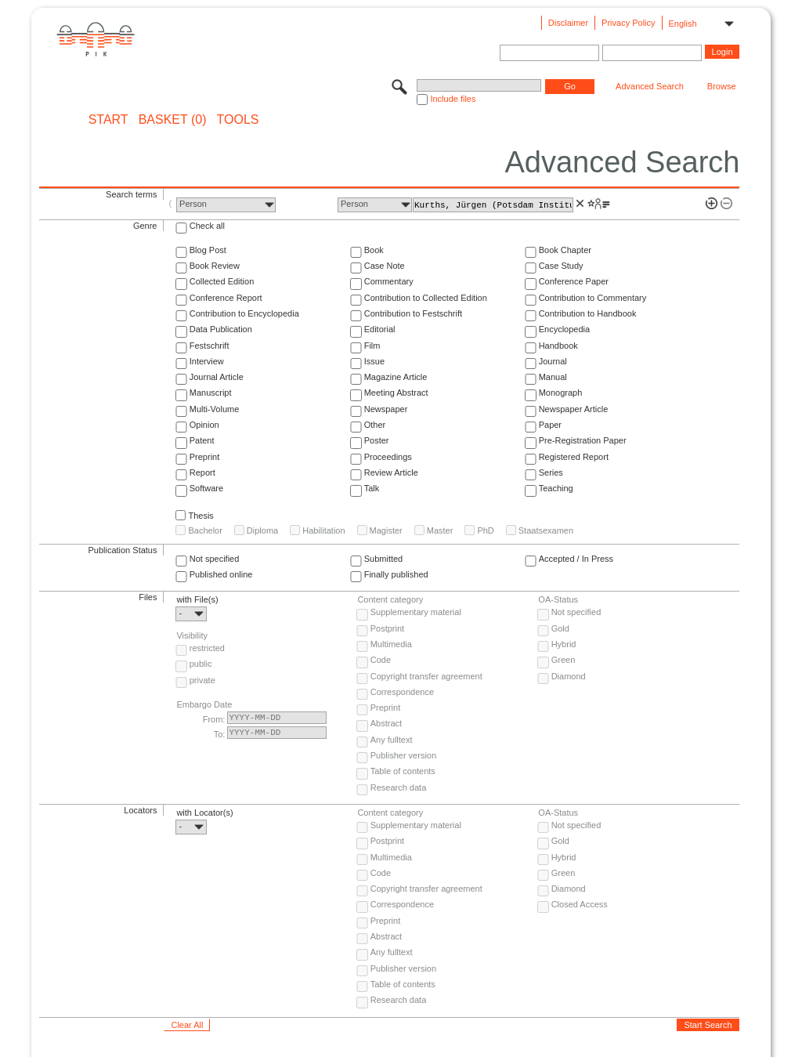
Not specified (215, 558)
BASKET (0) (173, 120)
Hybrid (563, 644)
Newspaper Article (574, 409)
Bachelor (205, 530)
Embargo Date (204, 704)
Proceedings (388, 457)
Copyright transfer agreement (426, 676)
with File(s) (197, 599)
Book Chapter (565, 250)
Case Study (561, 265)
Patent (202, 440)
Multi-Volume (215, 409)
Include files (452, 98)
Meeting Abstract (396, 392)
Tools (238, 120)
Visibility (192, 635)
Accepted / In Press (576, 558)
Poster (376, 440)
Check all (207, 225)
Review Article (391, 472)
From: (214, 719)
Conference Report (226, 297)
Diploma (262, 530)
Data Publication (221, 329)
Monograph (561, 392)
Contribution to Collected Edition (425, 297)
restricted (207, 648)
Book (374, 250)
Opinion (204, 424)
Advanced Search (650, 86)
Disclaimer (568, 22)
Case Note (384, 265)
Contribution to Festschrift (413, 313)
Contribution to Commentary (593, 297)
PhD (485, 530)
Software (206, 488)
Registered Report (574, 457)
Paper (550, 424)
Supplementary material (415, 612)
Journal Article (217, 377)
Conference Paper (574, 281)
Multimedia (391, 644)
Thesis (200, 515)
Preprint (205, 457)
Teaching (556, 488)
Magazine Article (396, 377)
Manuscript (211, 392)
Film (372, 345)
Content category (390, 599)
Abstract (386, 723)
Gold (560, 628)
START (108, 120)
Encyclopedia (564, 329)
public (201, 663)
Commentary (389, 281)
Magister (386, 530)
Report (202, 472)
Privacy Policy (628, 22)
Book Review (215, 265)
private (202, 680)
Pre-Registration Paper (583, 440)
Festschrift (209, 345)
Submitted (383, 558)
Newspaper (386, 409)
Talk (372, 488)
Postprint (387, 628)
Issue (374, 361)
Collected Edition (222, 281)
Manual (553, 377)
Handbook (558, 345)
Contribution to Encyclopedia (244, 313)
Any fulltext (391, 739)
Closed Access (579, 904)
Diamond (568, 676)
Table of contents (402, 771)
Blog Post (208, 250)
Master (440, 530)
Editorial (380, 329)
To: (220, 734)
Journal (553, 361)
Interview (207, 361)
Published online (221, 574)
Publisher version (403, 755)
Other (375, 424)
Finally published (396, 574)
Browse (721, 86)
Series (551, 472)
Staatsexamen (545, 530)
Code (380, 659)
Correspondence (402, 692)
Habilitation (323, 530)
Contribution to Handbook (588, 313)
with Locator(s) (204, 812)
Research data (398, 787)
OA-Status (558, 599)
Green (563, 659)
